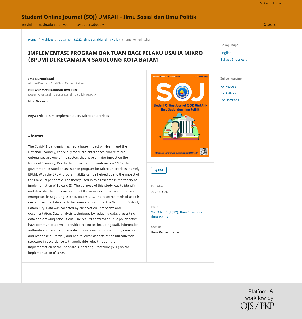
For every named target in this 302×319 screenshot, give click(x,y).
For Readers (228, 86)
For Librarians (229, 100)
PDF (160, 170)
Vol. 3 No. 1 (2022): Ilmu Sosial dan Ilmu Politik (89, 39)
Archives (47, 39)
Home (32, 39)
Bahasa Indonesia (233, 59)
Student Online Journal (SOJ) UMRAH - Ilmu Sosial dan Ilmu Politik (108, 16)
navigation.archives (53, 24)
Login (277, 3)
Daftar (264, 3)
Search (271, 24)
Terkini (26, 24)
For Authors (228, 93)
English (226, 53)
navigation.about (88, 24)
